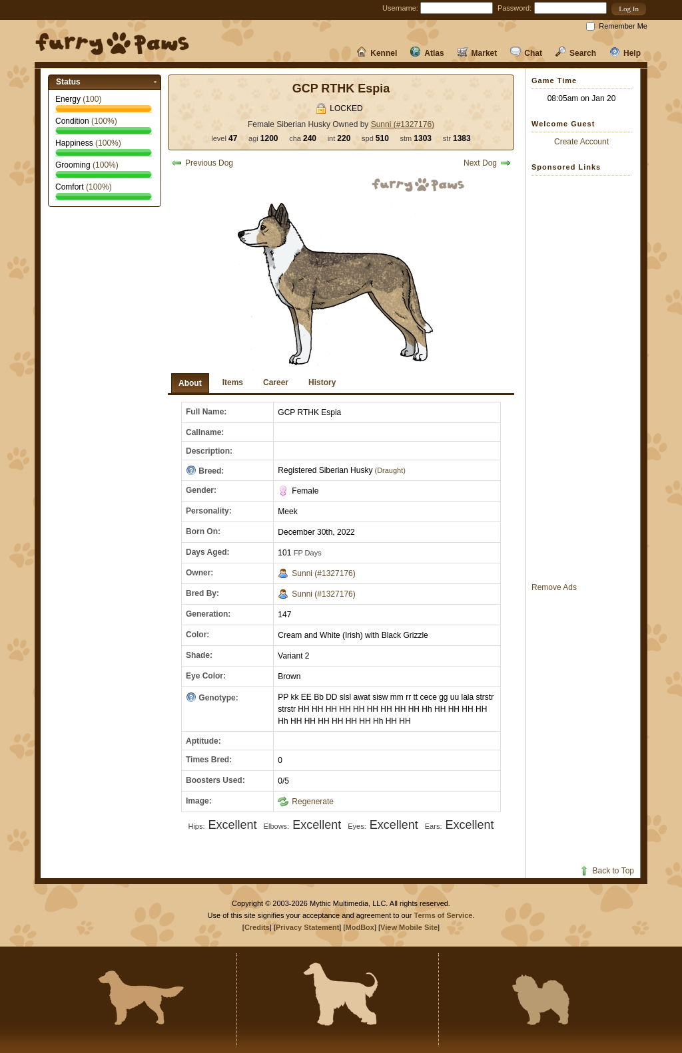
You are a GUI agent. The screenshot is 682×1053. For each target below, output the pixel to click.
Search (575, 53)
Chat (526, 53)
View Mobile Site (409, 927)
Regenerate (306, 801)
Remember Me (623, 26)
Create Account (581, 141)
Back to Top (606, 870)
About (190, 383)
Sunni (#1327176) (402, 124)
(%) (104, 121)
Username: (400, 8)
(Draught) (389, 470)
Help (625, 53)
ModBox (360, 927)
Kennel (376, 53)
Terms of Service (443, 915)
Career (275, 382)
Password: (514, 8)
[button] (629, 9)
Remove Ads (554, 587)
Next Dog (487, 163)
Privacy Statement (307, 927)
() (92, 99)
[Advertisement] (584, 378)
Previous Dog (202, 163)
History (322, 382)
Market (478, 53)
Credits (257, 927)
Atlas (427, 53)
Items (232, 382)
